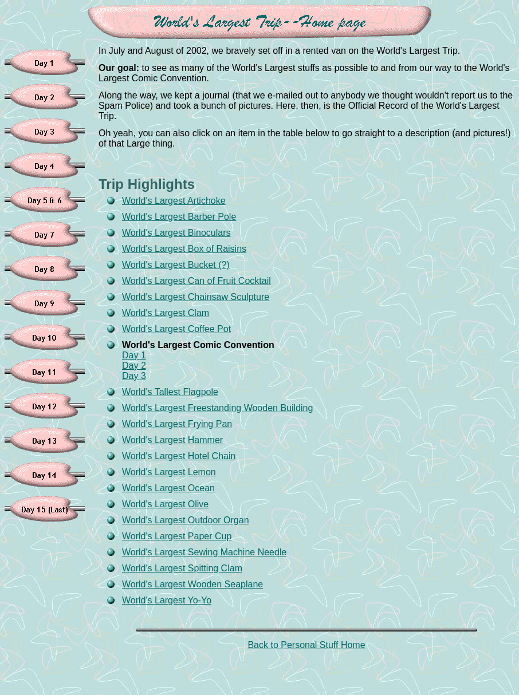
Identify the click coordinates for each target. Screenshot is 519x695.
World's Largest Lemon (169, 472)
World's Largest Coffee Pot (176, 329)
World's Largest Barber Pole (179, 217)
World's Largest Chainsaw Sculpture (195, 297)
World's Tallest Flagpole (170, 392)
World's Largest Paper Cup (176, 536)
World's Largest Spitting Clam (182, 568)
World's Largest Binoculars (176, 233)
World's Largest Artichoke (174, 201)
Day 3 (134, 376)
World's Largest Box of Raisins (184, 249)
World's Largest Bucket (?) (176, 265)
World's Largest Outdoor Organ (185, 520)
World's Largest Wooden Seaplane (192, 584)
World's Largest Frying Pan (177, 424)
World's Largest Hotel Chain (178, 456)
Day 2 (134, 365)
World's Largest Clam (165, 313)
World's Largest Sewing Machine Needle (204, 552)
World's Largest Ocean (168, 488)
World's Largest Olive (165, 504)
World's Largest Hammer (172, 440)
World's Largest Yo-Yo (166, 600)
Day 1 (134, 355)
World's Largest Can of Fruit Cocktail (196, 281)
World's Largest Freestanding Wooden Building (217, 408)
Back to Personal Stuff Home (306, 645)
